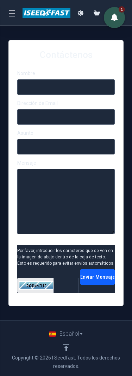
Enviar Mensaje (97, 277)
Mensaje (26, 163)
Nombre (26, 73)
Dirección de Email (37, 103)
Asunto (25, 133)
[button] (114, 17)
